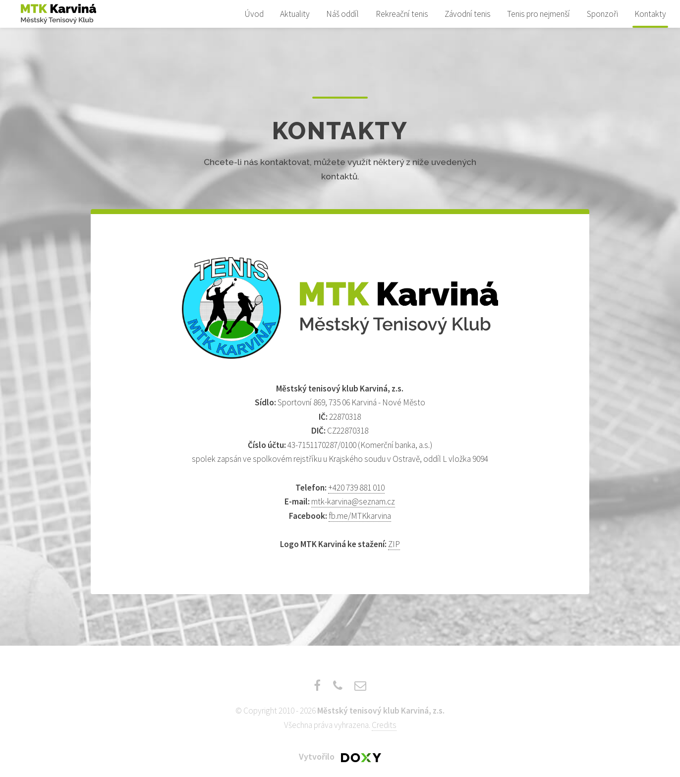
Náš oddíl (342, 13)
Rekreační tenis (402, 13)
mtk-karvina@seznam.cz (353, 501)
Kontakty (650, 13)
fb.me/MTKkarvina (360, 515)
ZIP (394, 544)
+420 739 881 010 (356, 487)
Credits (384, 725)
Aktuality (295, 13)
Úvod (254, 13)
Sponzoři (602, 13)
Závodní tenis (468, 13)
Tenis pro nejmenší (538, 13)
